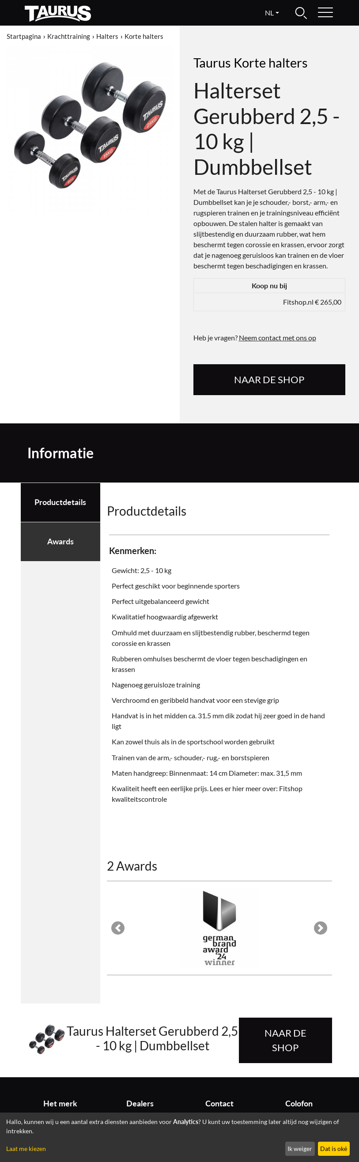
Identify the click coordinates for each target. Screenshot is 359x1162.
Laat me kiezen (26, 1148)
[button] (118, 928)
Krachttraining (68, 36)
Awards (60, 541)
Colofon (299, 1103)
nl (269, 12)
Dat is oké (333, 1148)
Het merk (60, 1103)
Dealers (140, 1103)
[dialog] (179, 1137)
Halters (107, 36)
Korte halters (144, 36)
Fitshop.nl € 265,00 (312, 302)
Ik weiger (299, 1148)
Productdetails (60, 502)
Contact (219, 1103)
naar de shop (269, 379)
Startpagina (24, 36)
